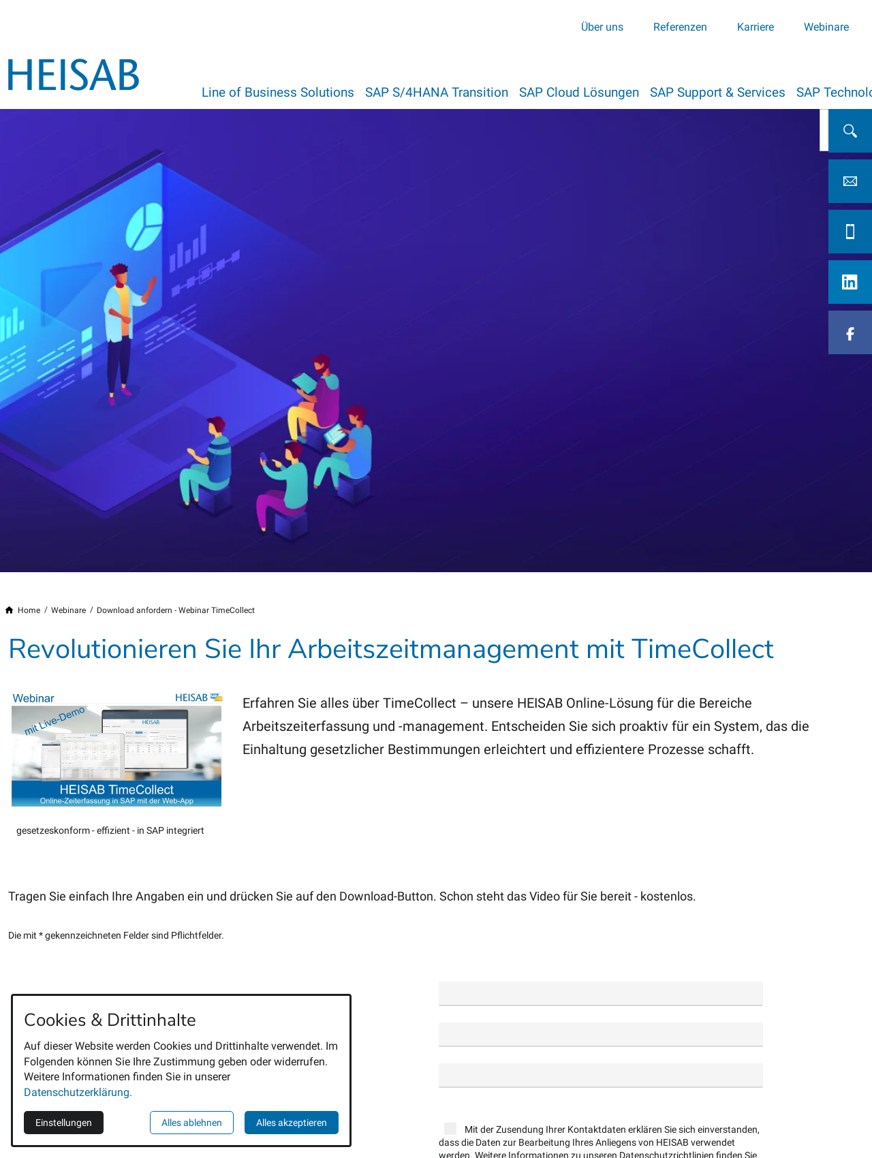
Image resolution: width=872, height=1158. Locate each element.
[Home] (29, 611)
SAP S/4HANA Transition (442, 91)
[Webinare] (68, 611)
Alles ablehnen (191, 1122)
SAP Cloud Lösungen (590, 91)
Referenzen (680, 26)
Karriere (755, 26)
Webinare (826, 26)
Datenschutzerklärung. (78, 1092)
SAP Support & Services (734, 91)
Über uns (602, 26)
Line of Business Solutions (278, 91)
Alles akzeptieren (291, 1122)
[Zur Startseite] (73, 73)
